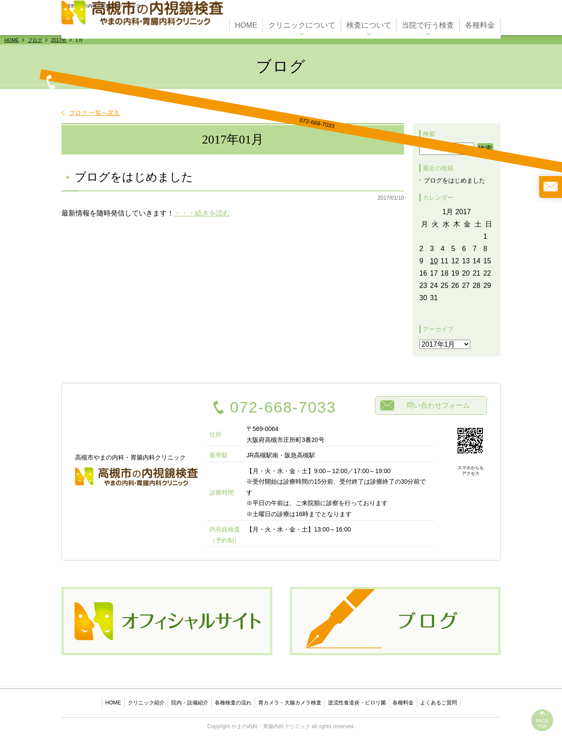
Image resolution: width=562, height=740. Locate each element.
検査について (368, 22)
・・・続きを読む (202, 213)
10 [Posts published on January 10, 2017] (434, 261)
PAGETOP (542, 723)
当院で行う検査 (428, 22)
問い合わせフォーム (438, 405)
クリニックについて (301, 22)
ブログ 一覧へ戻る (94, 112)
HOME (246, 22)
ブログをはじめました (134, 177)
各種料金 (480, 22)
